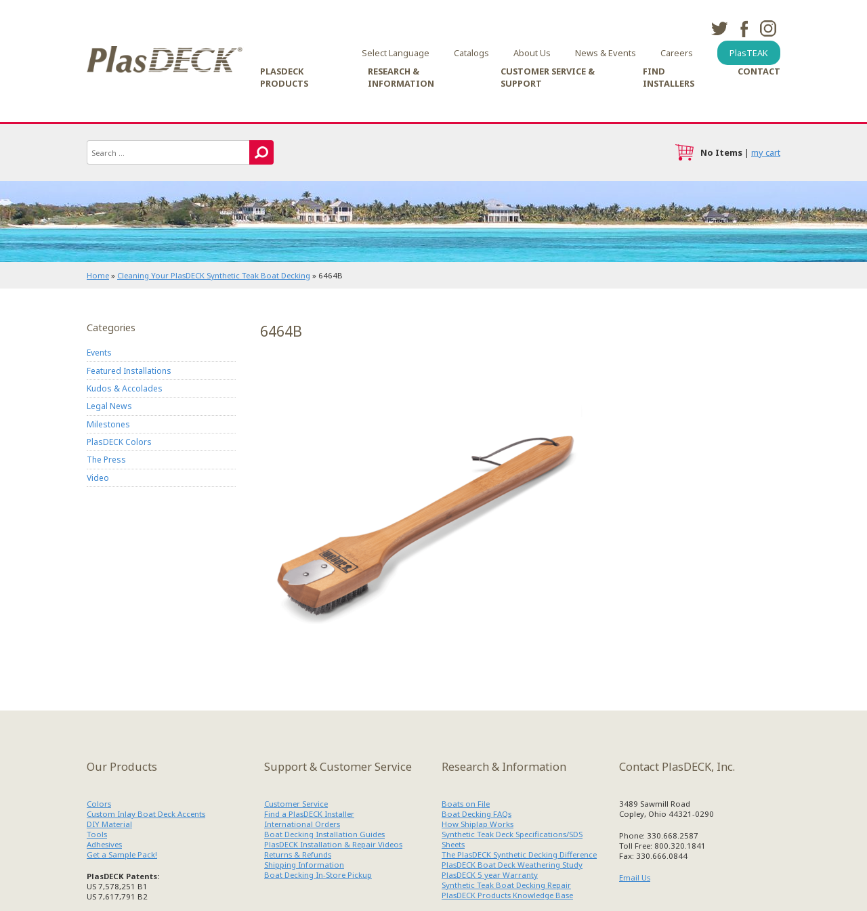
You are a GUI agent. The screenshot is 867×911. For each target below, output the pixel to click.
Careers (676, 53)
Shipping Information (304, 865)
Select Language (395, 53)
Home (98, 275)
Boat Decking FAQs (476, 814)
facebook (744, 28)
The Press (106, 459)
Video (98, 478)
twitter (719, 28)
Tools (97, 834)
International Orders (302, 824)
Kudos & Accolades (125, 388)
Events (99, 352)
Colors (99, 804)
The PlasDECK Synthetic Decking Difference (519, 854)
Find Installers (668, 77)
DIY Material (109, 824)
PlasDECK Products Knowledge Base (507, 895)
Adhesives (104, 844)
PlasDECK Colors (119, 442)
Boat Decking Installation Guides (324, 834)
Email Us (634, 877)
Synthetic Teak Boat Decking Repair (506, 885)
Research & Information (401, 77)
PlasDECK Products (284, 77)
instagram (768, 28)
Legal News (109, 406)
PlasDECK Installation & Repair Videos (333, 844)
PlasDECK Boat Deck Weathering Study (512, 865)
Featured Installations (129, 371)
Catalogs (471, 53)
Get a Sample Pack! (122, 854)
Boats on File (466, 804)
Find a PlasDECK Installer (309, 814)
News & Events (605, 53)
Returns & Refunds (297, 854)
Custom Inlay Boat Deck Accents (146, 814)
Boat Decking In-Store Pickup (318, 875)
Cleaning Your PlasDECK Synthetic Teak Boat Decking (213, 275)
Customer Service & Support (548, 77)
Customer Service (296, 804)
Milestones (108, 424)
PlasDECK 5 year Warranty (490, 875)
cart (684, 152)
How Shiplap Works (477, 824)
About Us (532, 53)
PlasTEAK (748, 53)
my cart (765, 152)
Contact (759, 71)
